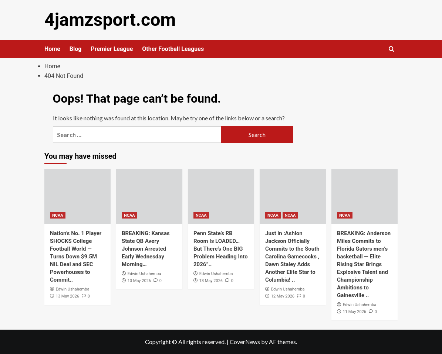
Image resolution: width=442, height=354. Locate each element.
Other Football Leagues (173, 48)
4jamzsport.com (109, 19)
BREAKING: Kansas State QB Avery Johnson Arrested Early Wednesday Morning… (146, 249)
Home (52, 48)
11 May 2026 (354, 311)
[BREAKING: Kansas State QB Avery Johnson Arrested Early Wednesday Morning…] (149, 196)
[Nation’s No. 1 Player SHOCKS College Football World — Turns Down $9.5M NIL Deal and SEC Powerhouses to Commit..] (77, 196)
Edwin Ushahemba (73, 289)
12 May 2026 (282, 295)
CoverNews (245, 341)
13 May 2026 (67, 295)
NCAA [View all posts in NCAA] (57, 215)
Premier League (112, 48)
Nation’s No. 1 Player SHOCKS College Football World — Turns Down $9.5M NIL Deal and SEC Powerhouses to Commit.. (75, 256)
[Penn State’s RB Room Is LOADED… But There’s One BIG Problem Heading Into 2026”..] (221, 196)
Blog (76, 48)
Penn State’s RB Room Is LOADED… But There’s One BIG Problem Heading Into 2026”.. (220, 249)
